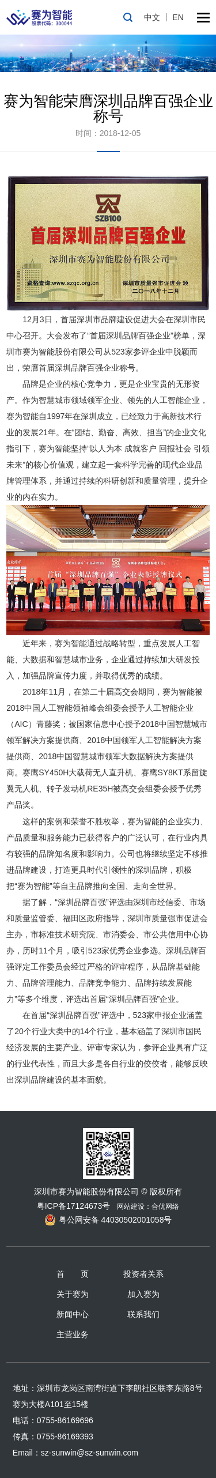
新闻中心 (72, 1314)
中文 (152, 17)
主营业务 (72, 1334)
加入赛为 (143, 1294)
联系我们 (143, 1314)
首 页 (72, 1274)
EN (177, 17)
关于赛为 (72, 1294)
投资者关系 (143, 1274)
